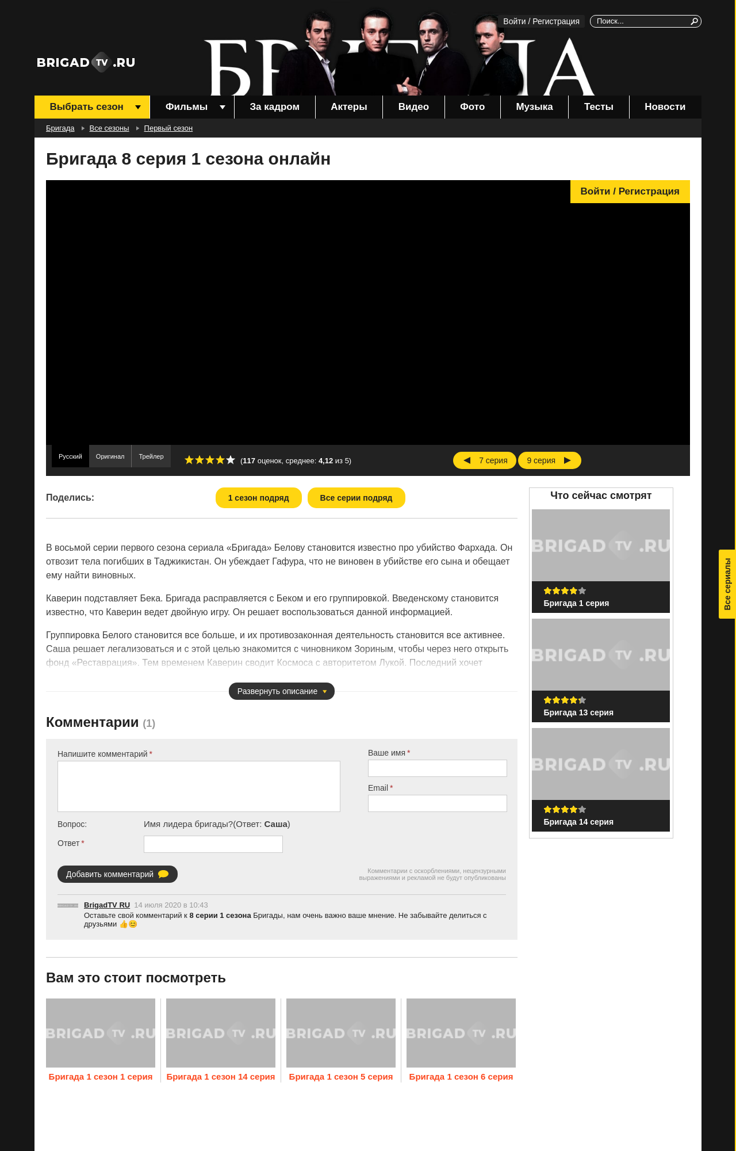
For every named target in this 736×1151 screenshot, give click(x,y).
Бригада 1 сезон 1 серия (101, 1076)
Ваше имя (386, 752)
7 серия (493, 460)
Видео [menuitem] (413, 106)
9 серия (541, 460)
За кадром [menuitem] (275, 106)
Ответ (68, 843)
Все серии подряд (356, 497)
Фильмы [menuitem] (187, 106)
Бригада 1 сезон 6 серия (461, 1076)
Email (378, 787)
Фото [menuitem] (472, 106)
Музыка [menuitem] (534, 106)
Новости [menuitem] (665, 106)
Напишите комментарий (102, 754)
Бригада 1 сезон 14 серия (220, 1076)
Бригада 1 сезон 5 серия (341, 1076)
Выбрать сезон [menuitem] (87, 106)
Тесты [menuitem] (599, 106)
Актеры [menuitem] (349, 106)
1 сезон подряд (258, 497)
